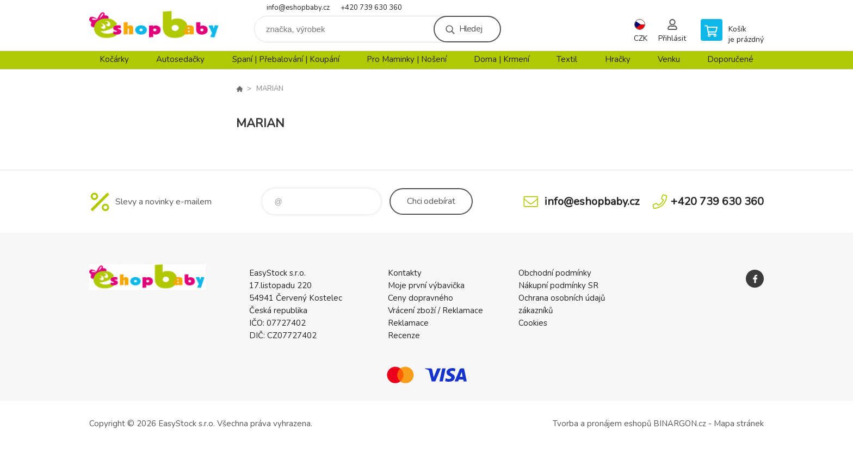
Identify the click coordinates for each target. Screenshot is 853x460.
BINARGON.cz (679, 423)
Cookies (532, 323)
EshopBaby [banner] (154, 25)
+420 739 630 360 (371, 8)
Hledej (470, 29)
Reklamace (408, 323)
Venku (669, 59)
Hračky (618, 59)
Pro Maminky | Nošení (407, 59)
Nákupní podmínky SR (558, 285)
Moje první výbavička (426, 285)
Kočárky (114, 59)
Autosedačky (180, 59)
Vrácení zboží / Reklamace (435, 310)
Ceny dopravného (420, 298)
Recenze (404, 335)
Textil (567, 59)
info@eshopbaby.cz (298, 8)
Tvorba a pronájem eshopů (602, 423)
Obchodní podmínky (554, 273)
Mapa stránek (739, 423)
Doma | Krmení (501, 59)
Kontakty (405, 273)
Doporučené (730, 59)
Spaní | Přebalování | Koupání (285, 59)
